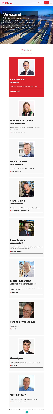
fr (40, 3)
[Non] (51, 411)
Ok (26, 411)
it (42, 3)
